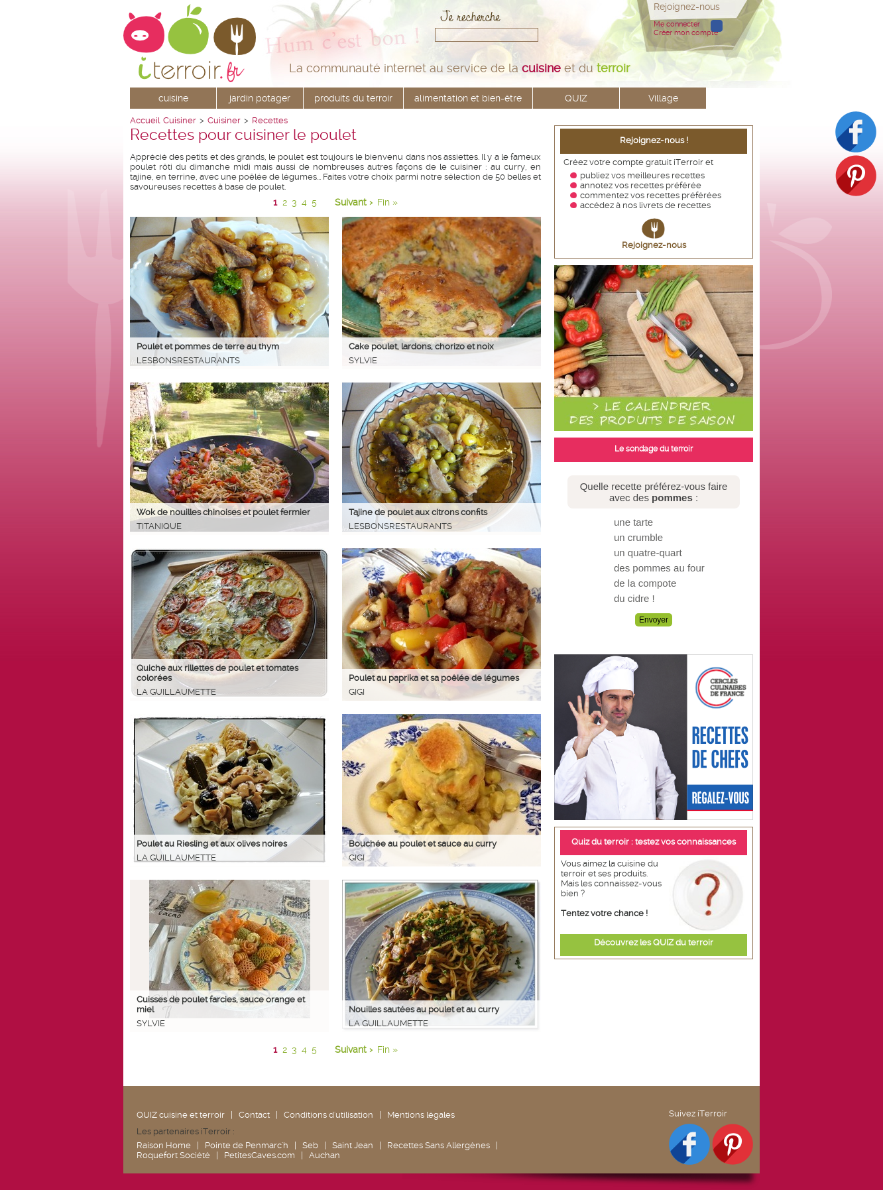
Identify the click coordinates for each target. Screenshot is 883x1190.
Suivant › (354, 202)
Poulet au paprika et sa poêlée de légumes (434, 678)
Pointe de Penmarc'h (246, 1145)
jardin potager (259, 98)
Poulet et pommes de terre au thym (208, 346)
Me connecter (677, 24)
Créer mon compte (686, 33)
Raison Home (164, 1145)
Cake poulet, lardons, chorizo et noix (421, 346)
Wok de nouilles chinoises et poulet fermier (223, 512)
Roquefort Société (173, 1155)
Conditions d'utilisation (328, 1115)
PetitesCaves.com (259, 1155)
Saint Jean (352, 1145)
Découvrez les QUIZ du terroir (653, 942)
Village (663, 98)
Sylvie (363, 360)
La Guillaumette (176, 692)
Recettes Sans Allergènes (438, 1145)
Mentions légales (421, 1115)
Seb (310, 1145)
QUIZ (576, 98)
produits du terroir (353, 98)
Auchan (324, 1155)
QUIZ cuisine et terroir (181, 1115)
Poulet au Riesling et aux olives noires (212, 844)
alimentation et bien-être (468, 98)
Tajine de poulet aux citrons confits (418, 512)
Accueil (145, 120)
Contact (254, 1115)
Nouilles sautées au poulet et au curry (424, 1009)
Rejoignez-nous (654, 245)
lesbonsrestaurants (188, 360)
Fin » (387, 202)
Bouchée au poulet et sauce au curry (423, 844)
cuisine (173, 98)
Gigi (357, 692)
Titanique (159, 526)
